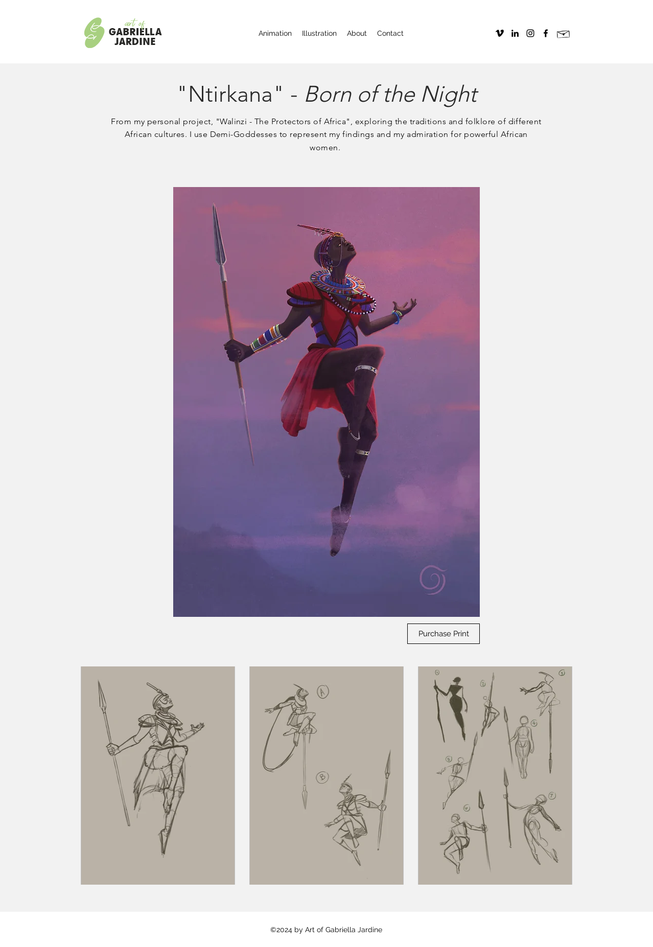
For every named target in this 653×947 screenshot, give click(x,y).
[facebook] (546, 33)
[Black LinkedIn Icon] (515, 33)
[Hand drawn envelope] (563, 33)
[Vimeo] (500, 33)
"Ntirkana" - (326, 94)
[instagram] (530, 33)
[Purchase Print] (443, 633)
